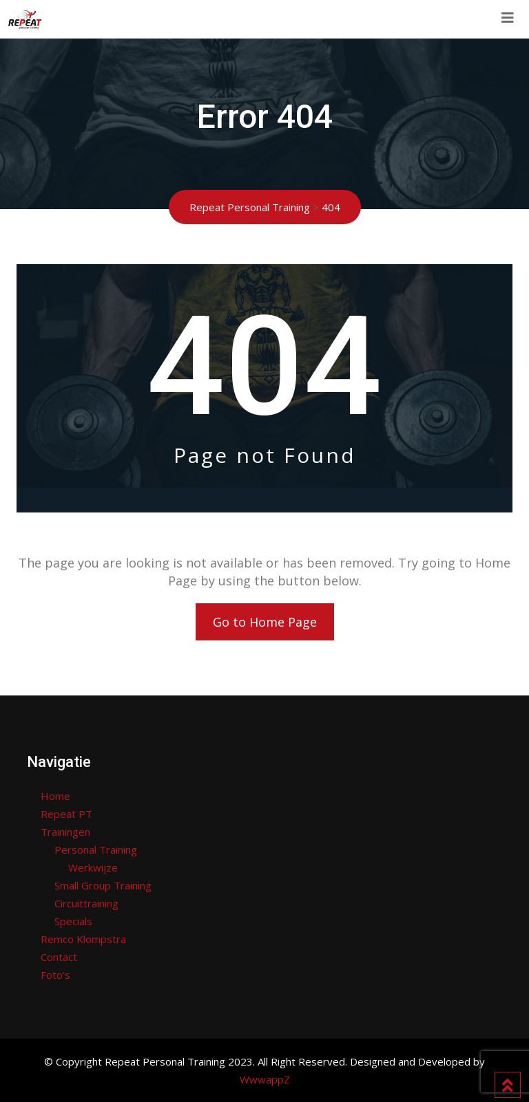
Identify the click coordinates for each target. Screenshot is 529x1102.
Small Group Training (103, 885)
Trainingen (65, 832)
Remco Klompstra (83, 939)
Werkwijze (93, 867)
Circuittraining (86, 903)
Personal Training (95, 849)
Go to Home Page (265, 622)
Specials (73, 921)
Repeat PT (66, 814)
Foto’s (55, 975)
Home (55, 796)
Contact (59, 957)
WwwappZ (265, 1079)
